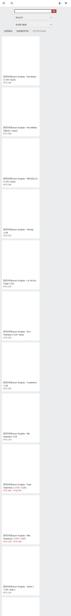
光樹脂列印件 (22, 31)
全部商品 (8, 31)
